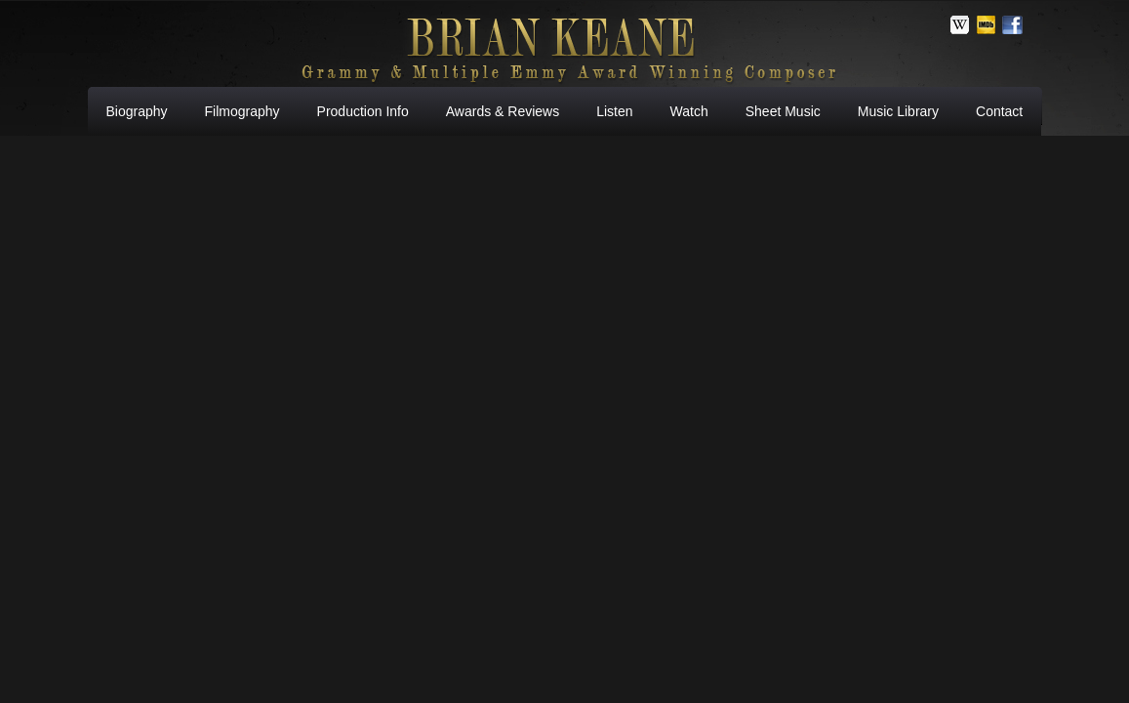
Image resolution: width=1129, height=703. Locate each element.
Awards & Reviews (502, 111)
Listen (614, 111)
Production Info (363, 111)
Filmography (242, 111)
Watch (689, 111)
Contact (999, 111)
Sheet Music (783, 111)
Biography (137, 111)
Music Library (898, 111)
